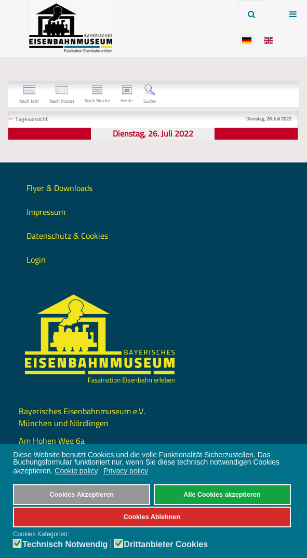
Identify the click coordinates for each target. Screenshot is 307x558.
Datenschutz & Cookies (67, 235)
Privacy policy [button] (125, 471)
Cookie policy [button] (76, 471)
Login (36, 259)
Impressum (45, 212)
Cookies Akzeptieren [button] (81, 494)
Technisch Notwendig (65, 544)
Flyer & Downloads (59, 188)
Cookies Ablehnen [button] (152, 517)
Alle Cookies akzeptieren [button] (221, 494)
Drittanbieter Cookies (166, 544)
